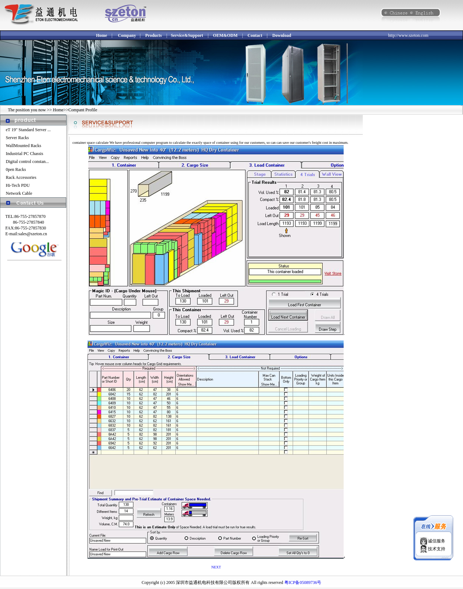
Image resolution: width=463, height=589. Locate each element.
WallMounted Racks (23, 145)
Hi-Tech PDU (18, 185)
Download (281, 35)
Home (101, 35)
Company (127, 35)
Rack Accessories (21, 177)
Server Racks (17, 137)
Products (153, 35)
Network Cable (19, 193)
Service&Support (187, 35)
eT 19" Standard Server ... (28, 129)
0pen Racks (16, 169)
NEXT (216, 567)
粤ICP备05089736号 (303, 582)
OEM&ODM (225, 35)
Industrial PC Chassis (24, 153)
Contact (254, 35)
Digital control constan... (27, 161)
